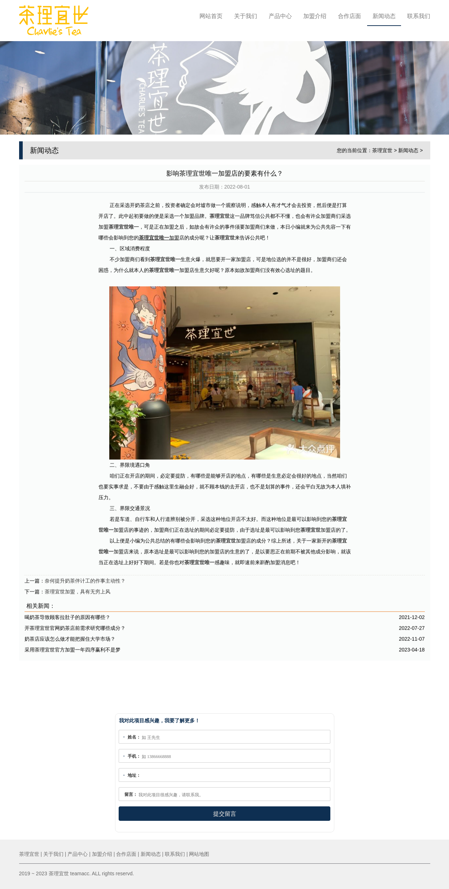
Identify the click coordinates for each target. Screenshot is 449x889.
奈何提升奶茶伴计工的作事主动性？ (85, 579)
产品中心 (280, 16)
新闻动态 (384, 16)
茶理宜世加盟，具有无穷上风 (77, 589)
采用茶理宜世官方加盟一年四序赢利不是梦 (72, 648)
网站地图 (199, 854)
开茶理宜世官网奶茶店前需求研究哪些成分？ (75, 626)
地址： (134, 775)
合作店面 (349, 16)
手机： (134, 756)
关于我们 (245, 16)
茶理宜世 (382, 148)
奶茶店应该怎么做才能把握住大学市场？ (70, 637)
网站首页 (211, 16)
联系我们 (418, 16)
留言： (130, 794)
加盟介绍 (314, 16)
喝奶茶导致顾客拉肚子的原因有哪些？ (67, 615)
